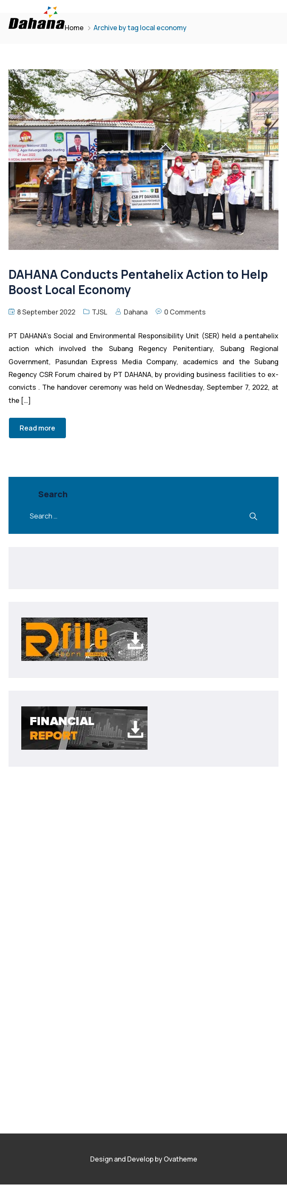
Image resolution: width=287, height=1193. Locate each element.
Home (74, 27)
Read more (37, 428)
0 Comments (185, 312)
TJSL (99, 312)
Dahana (136, 312)
